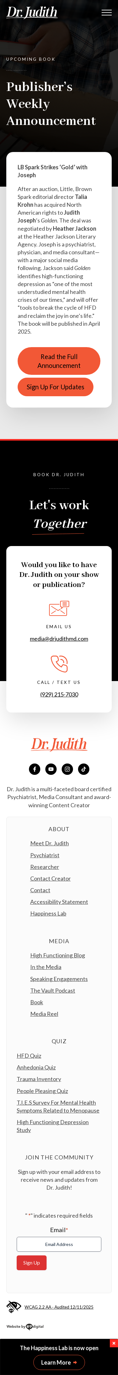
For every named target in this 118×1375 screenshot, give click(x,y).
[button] (114, 1343)
